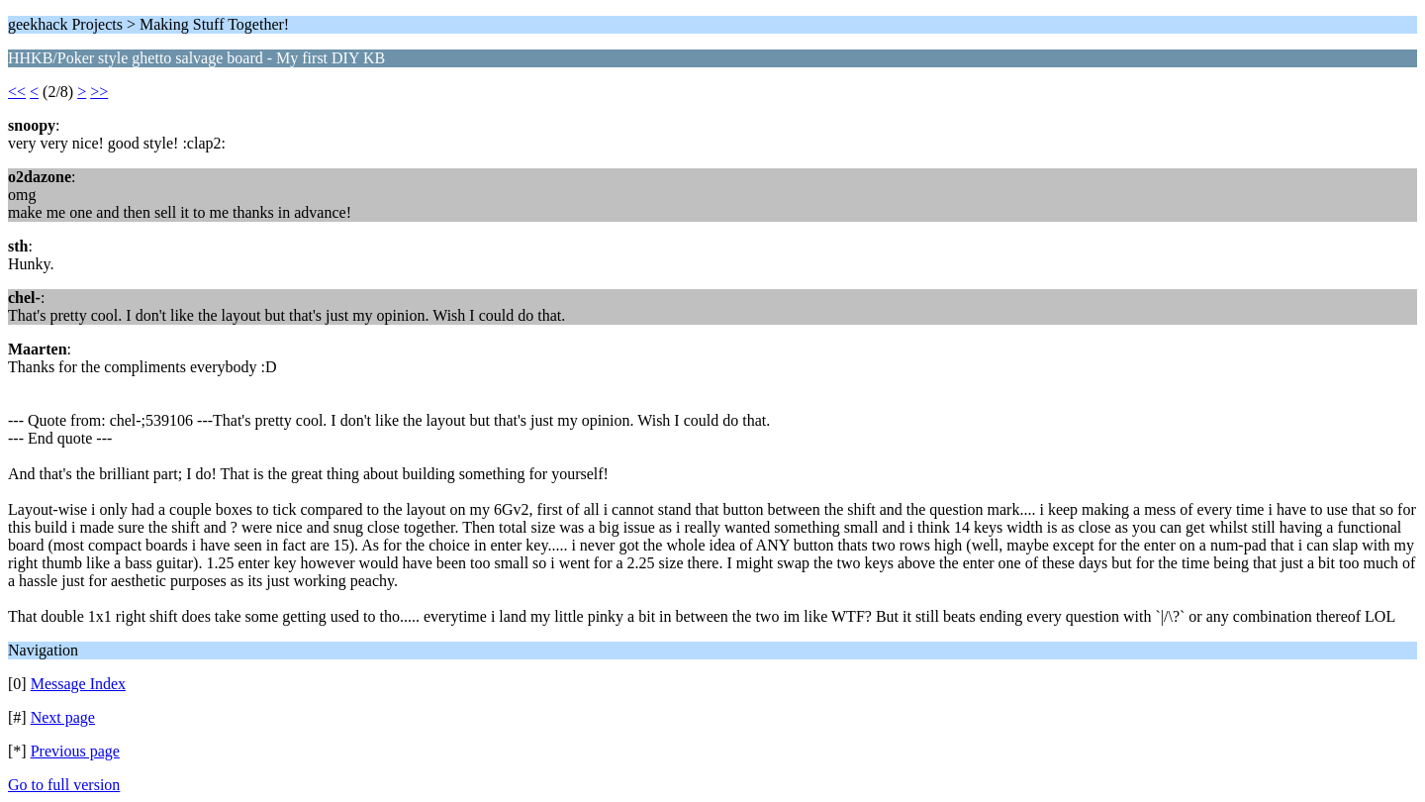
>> (99, 91)
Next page (63, 717)
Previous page (75, 751)
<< (17, 91)
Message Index (78, 683)
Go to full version (64, 784)
